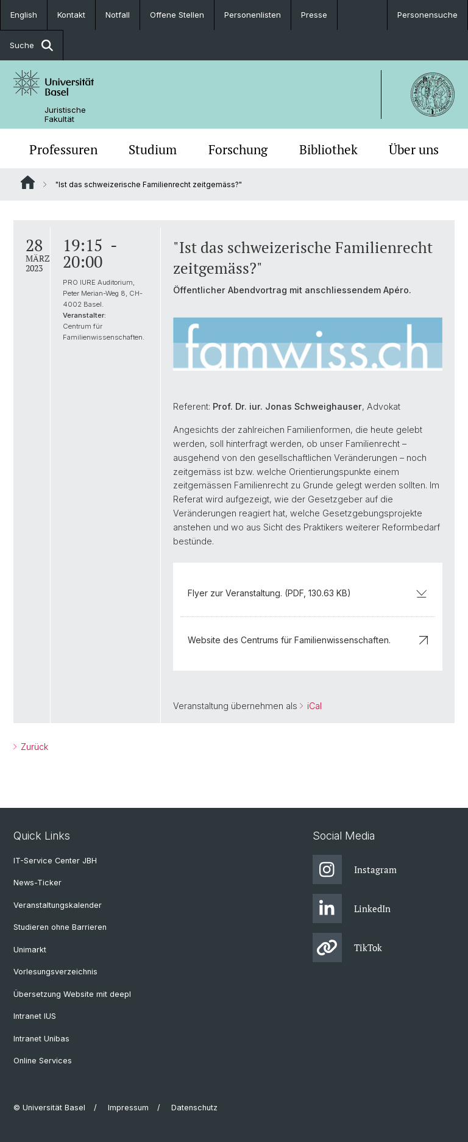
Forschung (238, 149)
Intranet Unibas (41, 1038)
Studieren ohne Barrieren (60, 927)
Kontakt (71, 15)
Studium (153, 149)
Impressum (128, 1107)
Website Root (28, 182)
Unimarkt (29, 949)
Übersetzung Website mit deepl (72, 994)
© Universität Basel (49, 1107)
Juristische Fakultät (65, 114)
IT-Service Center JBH (55, 860)
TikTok (347, 947)
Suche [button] (31, 45)
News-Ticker (37, 882)
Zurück (33, 746)
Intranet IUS (34, 1016)
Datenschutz (194, 1107)
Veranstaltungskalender (57, 905)
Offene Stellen (177, 15)
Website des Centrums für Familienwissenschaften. (308, 640)
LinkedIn (352, 908)
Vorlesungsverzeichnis (55, 971)
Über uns (414, 149)
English (23, 15)
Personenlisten (252, 15)
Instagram (355, 869)
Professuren (63, 149)
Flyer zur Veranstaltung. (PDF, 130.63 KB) (308, 593)
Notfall (117, 15)
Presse (314, 15)
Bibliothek (328, 149)
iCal (313, 706)
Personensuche (427, 15)
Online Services (42, 1060)
